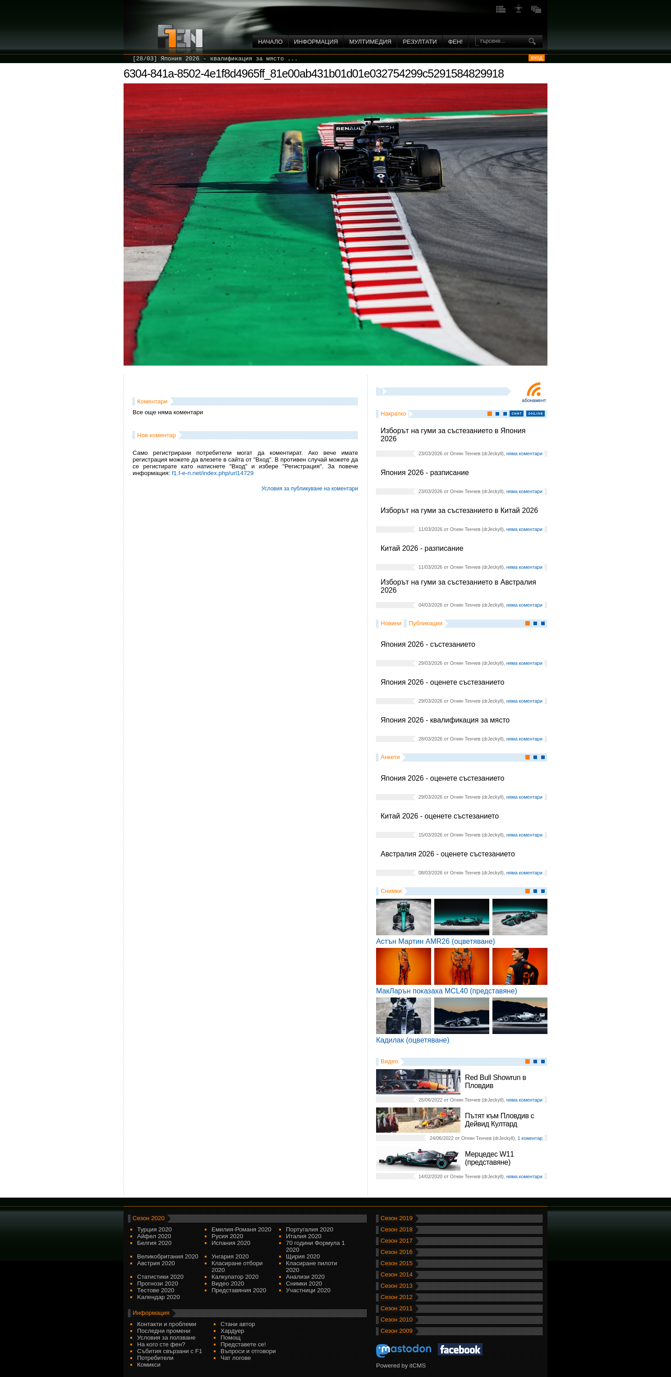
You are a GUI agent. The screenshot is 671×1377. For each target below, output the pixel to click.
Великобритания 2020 (167, 1256)
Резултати (420, 41)
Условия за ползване (166, 1337)
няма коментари (524, 453)
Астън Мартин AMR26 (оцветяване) (435, 941)
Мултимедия (370, 41)
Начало (270, 41)
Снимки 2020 (304, 1283)
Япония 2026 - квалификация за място (445, 720)
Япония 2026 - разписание (425, 472)
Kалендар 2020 (158, 1297)
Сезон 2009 (397, 1330)
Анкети (390, 757)
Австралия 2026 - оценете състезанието (448, 854)
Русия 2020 (227, 1236)
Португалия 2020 (309, 1229)
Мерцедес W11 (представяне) (489, 1158)
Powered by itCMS (401, 1365)
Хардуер (232, 1330)
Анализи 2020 (305, 1276)
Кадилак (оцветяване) (413, 1040)
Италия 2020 (304, 1236)
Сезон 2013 (397, 1285)
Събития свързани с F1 (169, 1351)
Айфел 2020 (154, 1236)
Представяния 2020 (238, 1290)
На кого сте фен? (161, 1344)
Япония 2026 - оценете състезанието (442, 682)
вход (536, 58)
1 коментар (530, 1138)
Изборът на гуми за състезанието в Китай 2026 (459, 510)
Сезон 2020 (149, 1218)
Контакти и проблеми (166, 1324)
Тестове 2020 (156, 1290)
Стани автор (238, 1324)
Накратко (393, 413)
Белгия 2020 (154, 1243)
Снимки (391, 891)
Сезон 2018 (397, 1229)
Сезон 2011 (397, 1308)
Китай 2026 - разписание (422, 548)
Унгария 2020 (230, 1256)
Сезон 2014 (397, 1274)
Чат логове (236, 1357)
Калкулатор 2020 (234, 1276)
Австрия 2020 (156, 1263)
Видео (389, 1061)
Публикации (425, 623)
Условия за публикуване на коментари (310, 488)
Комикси (149, 1364)
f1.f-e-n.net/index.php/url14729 (213, 473)
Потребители (155, 1357)
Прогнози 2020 (157, 1283)
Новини (391, 623)
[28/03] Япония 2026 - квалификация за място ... (215, 58)
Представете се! (243, 1344)
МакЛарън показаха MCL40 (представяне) (446, 991)
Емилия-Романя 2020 (241, 1229)
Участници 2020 (308, 1290)
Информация (316, 41)
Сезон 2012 (397, 1297)
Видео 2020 (227, 1283)
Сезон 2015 (397, 1263)
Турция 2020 (154, 1229)
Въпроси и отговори (248, 1351)
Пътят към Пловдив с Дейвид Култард (499, 1120)
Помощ (231, 1337)
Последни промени (163, 1330)
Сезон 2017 (397, 1240)
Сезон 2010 (397, 1319)
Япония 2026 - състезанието (428, 644)
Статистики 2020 (160, 1276)
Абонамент (534, 400)
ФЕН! (455, 41)
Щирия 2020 (303, 1256)
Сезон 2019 (397, 1218)
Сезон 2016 (397, 1252)
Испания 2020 (230, 1243)
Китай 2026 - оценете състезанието (440, 816)
